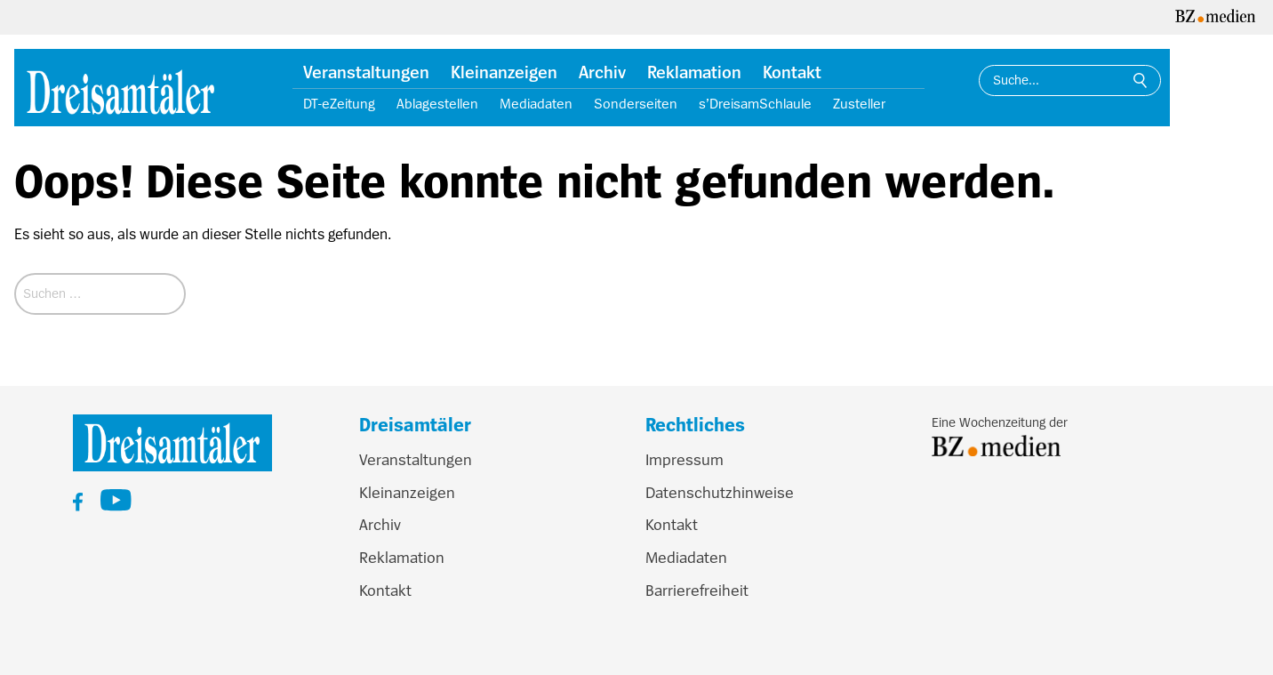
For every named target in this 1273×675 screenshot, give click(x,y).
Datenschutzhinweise (719, 493)
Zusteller (859, 104)
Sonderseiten (635, 104)
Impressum (684, 460)
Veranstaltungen (366, 73)
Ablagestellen (437, 104)
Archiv (602, 73)
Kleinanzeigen (504, 73)
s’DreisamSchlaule (755, 104)
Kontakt (792, 73)
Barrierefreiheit (697, 590)
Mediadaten (536, 104)
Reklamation (694, 73)
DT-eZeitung (339, 104)
